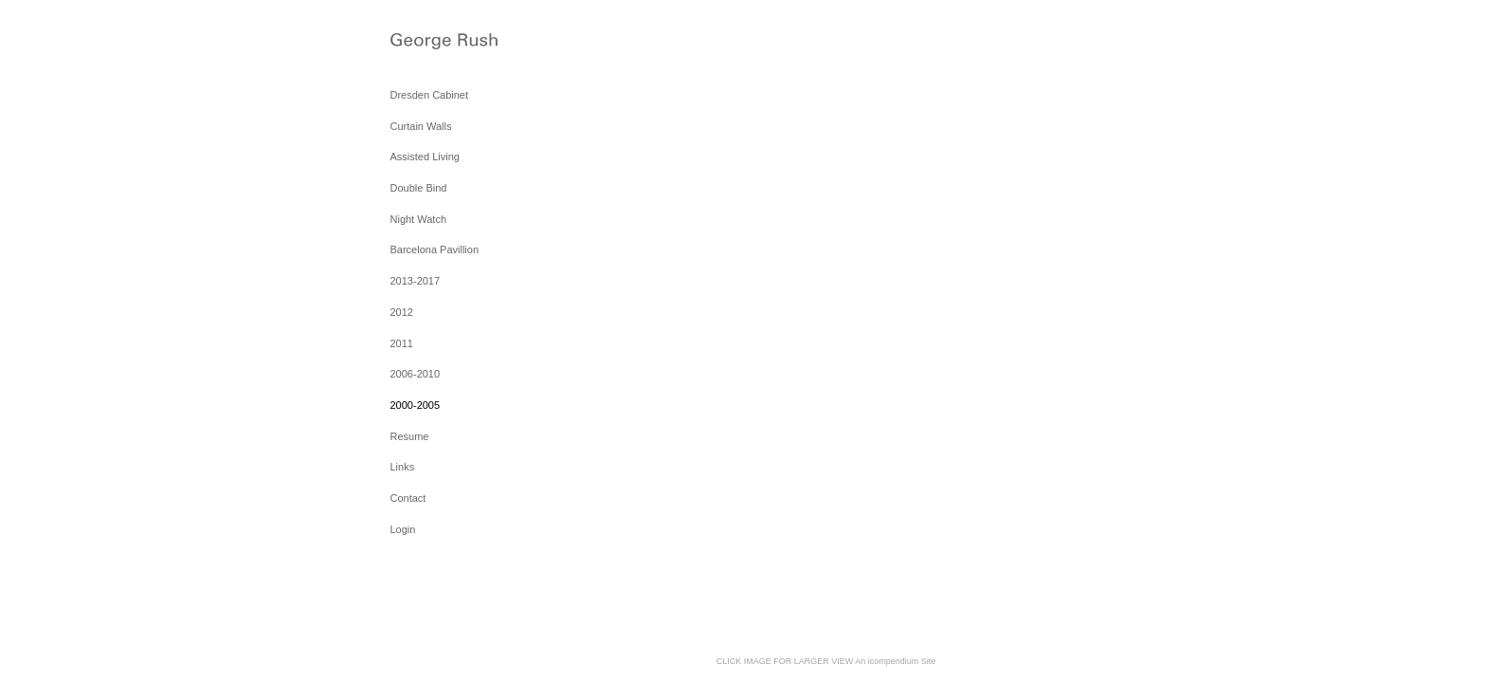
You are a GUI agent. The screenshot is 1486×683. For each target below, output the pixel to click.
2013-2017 (415, 280)
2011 (401, 343)
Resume (409, 436)
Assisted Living (425, 156)
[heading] (437, 43)
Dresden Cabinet (429, 95)
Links (402, 466)
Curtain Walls (421, 126)
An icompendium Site (895, 661)
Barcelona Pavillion (435, 249)
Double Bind (418, 188)
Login (403, 529)
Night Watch (418, 219)
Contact (408, 498)
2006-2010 (415, 373)
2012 (401, 312)
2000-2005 (415, 405)
